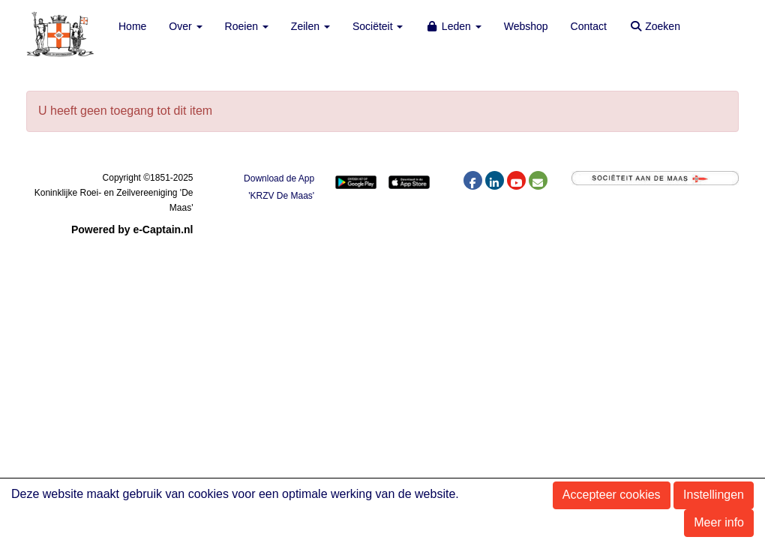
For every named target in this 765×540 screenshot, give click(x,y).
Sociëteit (378, 26)
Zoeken (654, 26)
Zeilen (310, 26)
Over (185, 26)
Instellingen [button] (713, 494)
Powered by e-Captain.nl (132, 230)
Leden (453, 26)
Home (132, 26)
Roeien (246, 26)
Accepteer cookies (611, 494)
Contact (589, 26)
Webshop (526, 26)
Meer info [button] (719, 522)
